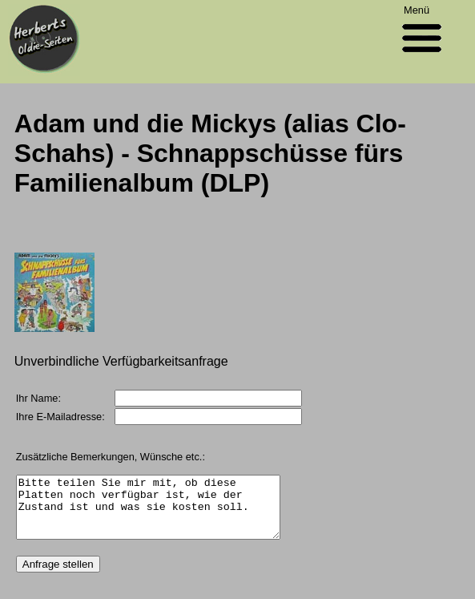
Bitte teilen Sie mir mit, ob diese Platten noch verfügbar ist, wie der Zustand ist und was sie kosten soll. (163, 513)
